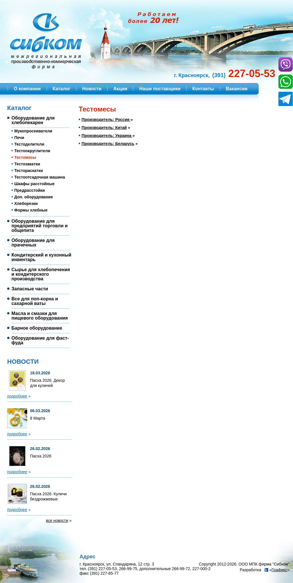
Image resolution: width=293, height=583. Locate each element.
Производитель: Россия (106, 119)
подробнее (17, 396)
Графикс (279, 570)
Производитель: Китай (104, 127)
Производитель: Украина (107, 135)
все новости (57, 520)
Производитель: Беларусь (108, 143)
